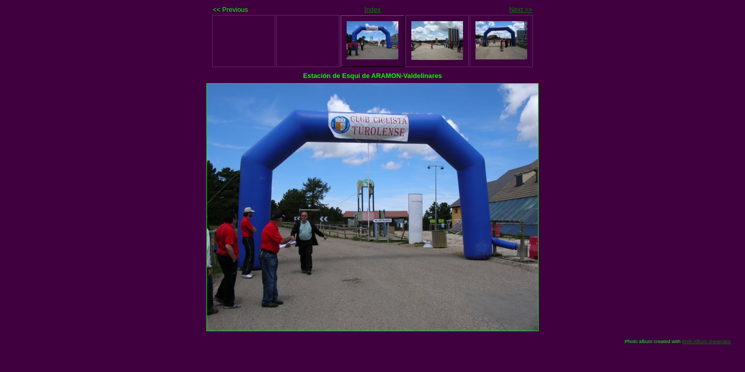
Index (372, 9)
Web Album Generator (706, 341)
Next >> (520, 9)
